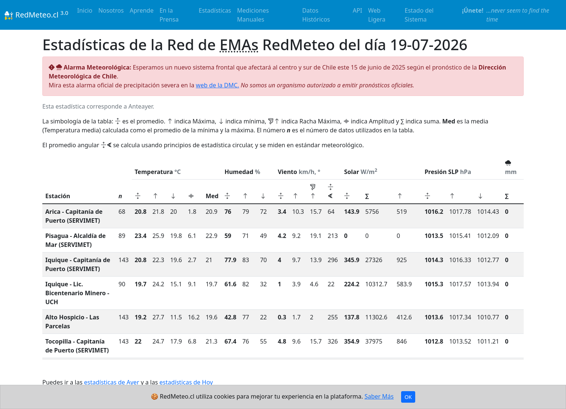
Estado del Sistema (419, 14)
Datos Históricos (316, 14)
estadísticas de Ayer (111, 382)
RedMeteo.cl (36, 14)
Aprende (141, 10)
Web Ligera (377, 14)
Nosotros (111, 10)
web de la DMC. (217, 85)
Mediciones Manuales (253, 14)
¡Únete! (473, 10)
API (357, 10)
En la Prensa (169, 14)
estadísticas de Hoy (186, 382)
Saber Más (379, 396)
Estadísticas (215, 10)
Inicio (84, 10)
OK (408, 396)
